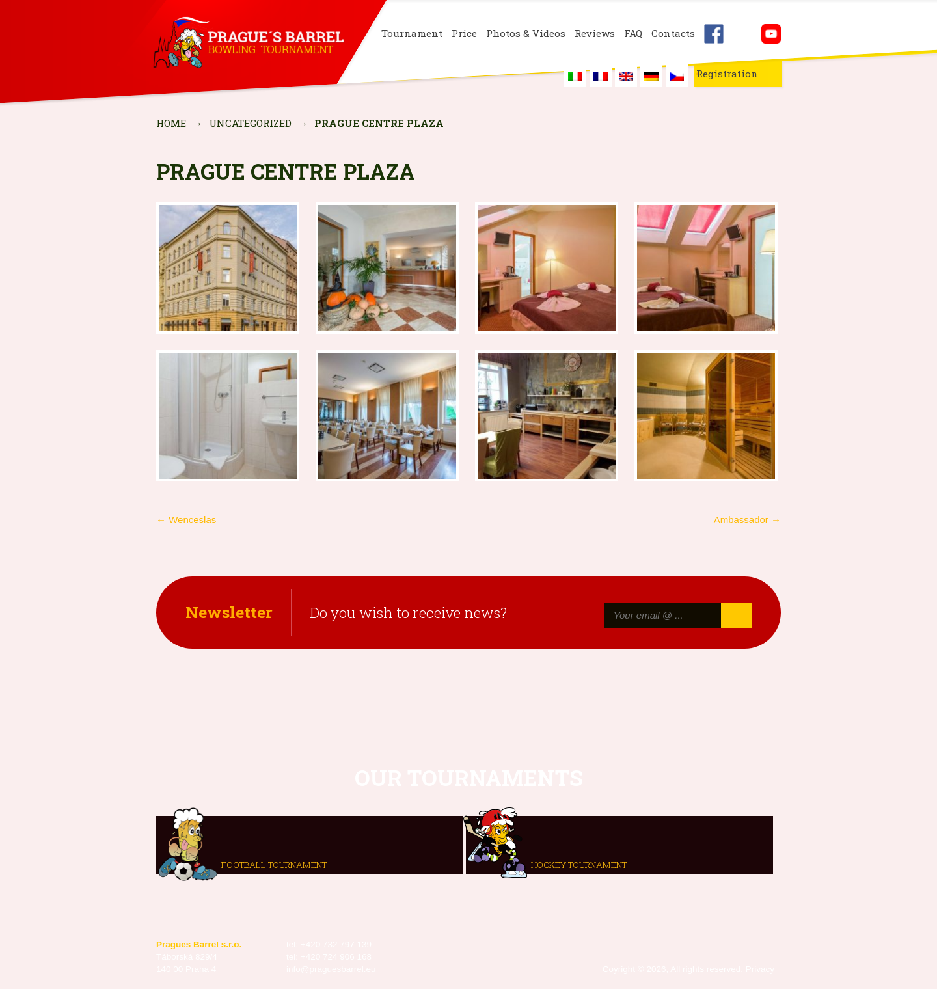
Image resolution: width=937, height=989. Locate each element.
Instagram (742, 34)
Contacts (673, 33)
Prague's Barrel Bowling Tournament (247, 43)
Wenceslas (186, 519)
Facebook (714, 34)
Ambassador (747, 519)
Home (171, 122)
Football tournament (274, 864)
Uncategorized (250, 122)
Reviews (595, 33)
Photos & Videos (525, 33)
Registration (727, 73)
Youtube (771, 34)
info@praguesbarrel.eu (331, 969)
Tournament (411, 33)
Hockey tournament (579, 864)
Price (464, 33)
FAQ (633, 33)
